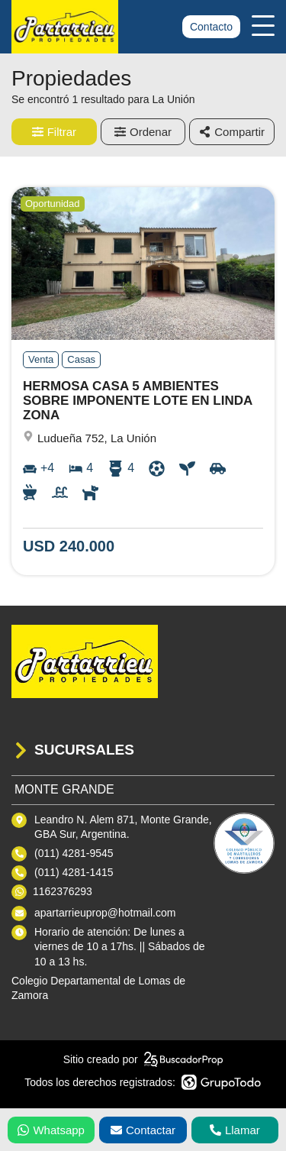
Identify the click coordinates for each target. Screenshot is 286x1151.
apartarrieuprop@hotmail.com (104, 913)
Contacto (211, 27)
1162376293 (62, 891)
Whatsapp (51, 1130)
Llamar (235, 1130)
